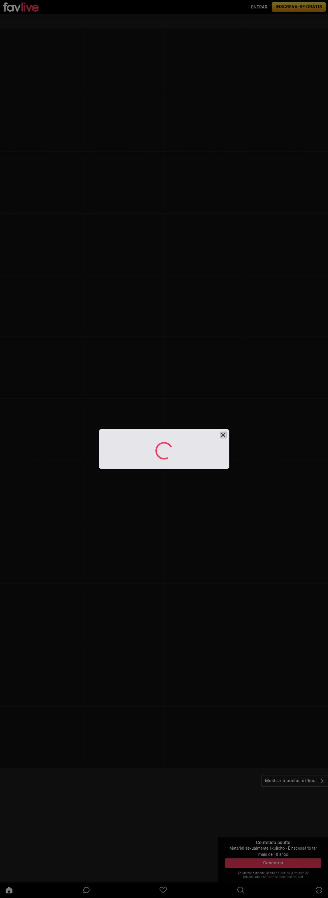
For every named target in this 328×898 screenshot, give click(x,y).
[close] (223, 443)
